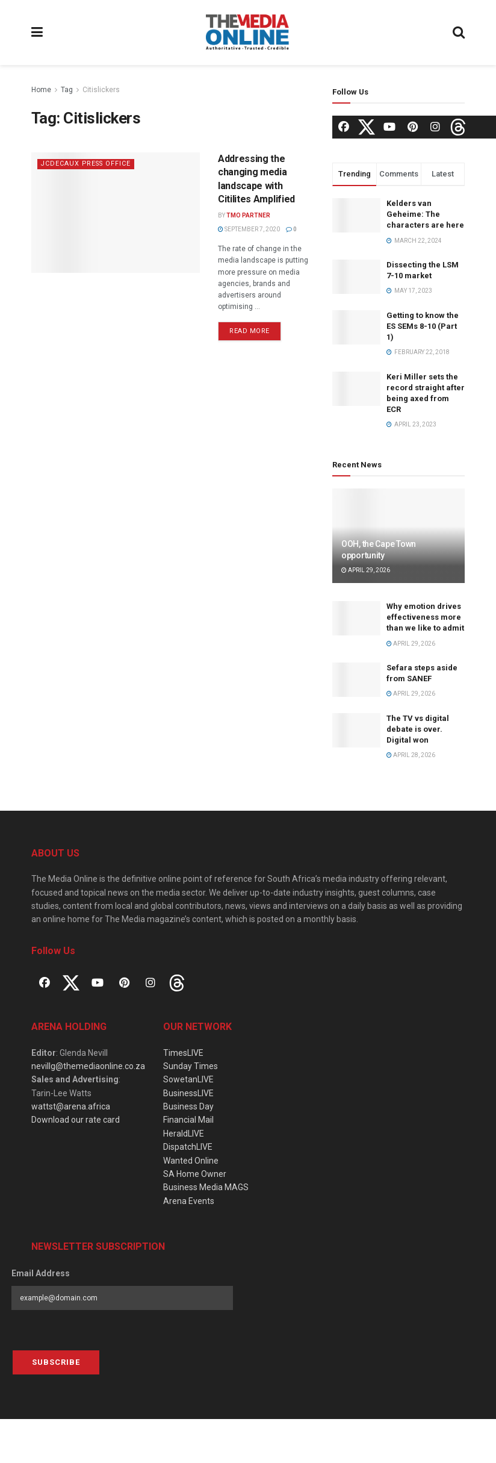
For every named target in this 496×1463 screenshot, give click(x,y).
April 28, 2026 (410, 755)
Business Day (188, 1106)
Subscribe (56, 1362)
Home (41, 90)
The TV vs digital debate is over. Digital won (417, 729)
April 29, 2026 (365, 570)
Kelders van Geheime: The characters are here (425, 214)
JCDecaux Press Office (87, 163)
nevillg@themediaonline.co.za (88, 1066)
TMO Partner (248, 215)
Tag (67, 90)
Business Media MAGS (206, 1187)
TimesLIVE (183, 1053)
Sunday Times (190, 1066)
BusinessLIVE (188, 1093)
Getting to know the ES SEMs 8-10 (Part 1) (422, 326)
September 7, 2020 (249, 229)
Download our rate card (75, 1120)
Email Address (40, 1273)
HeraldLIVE (183, 1133)
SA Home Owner (194, 1174)
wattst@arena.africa (70, 1106)
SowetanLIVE (188, 1079)
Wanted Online (191, 1160)
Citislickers (101, 90)
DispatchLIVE (187, 1147)
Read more (249, 331)
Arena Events (188, 1201)
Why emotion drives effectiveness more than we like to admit (425, 617)
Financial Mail (188, 1120)
